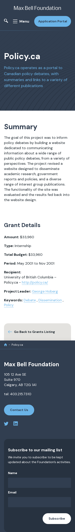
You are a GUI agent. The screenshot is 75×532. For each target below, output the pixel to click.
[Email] (39, 502)
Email (12, 492)
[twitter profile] (6, 424)
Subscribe (57, 518)
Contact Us (19, 410)
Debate (30, 300)
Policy (9, 305)
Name (12, 473)
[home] (5, 344)
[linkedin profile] (15, 424)
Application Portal (52, 21)
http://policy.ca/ (35, 282)
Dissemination (50, 300)
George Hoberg (45, 291)
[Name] (39, 483)
